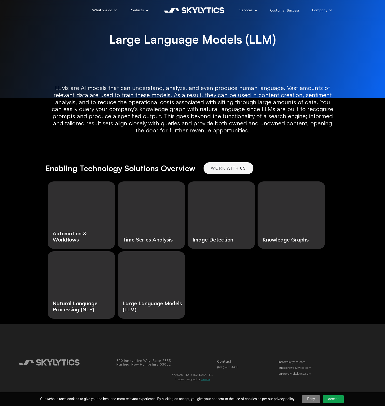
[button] (104, 11)
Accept (333, 399)
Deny (311, 399)
